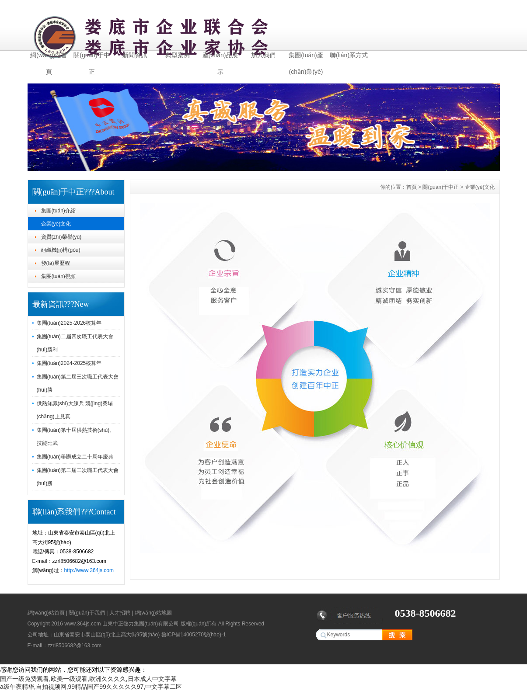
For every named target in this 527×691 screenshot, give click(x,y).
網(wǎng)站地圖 (153, 613)
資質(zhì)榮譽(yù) (61, 237)
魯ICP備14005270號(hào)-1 (193, 635)
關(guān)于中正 (91, 57)
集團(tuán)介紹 (58, 211)
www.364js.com (82, 624)
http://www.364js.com (89, 570)
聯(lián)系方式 (349, 55)
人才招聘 (119, 613)
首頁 (411, 187)
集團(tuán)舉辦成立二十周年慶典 (75, 457)
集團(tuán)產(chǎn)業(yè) (306, 57)
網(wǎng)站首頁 (48, 57)
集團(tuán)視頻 (58, 276)
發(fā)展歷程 (55, 263)
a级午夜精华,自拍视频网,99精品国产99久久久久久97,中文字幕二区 (91, 686)
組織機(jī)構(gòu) (60, 250)
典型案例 (177, 55)
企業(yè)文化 (56, 224)
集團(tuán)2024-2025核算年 (69, 363)
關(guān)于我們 (87, 613)
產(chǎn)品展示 (220, 57)
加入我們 (263, 55)
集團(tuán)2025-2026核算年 (69, 323)
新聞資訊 (134, 55)
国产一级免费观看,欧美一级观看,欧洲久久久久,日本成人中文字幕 (88, 678)
